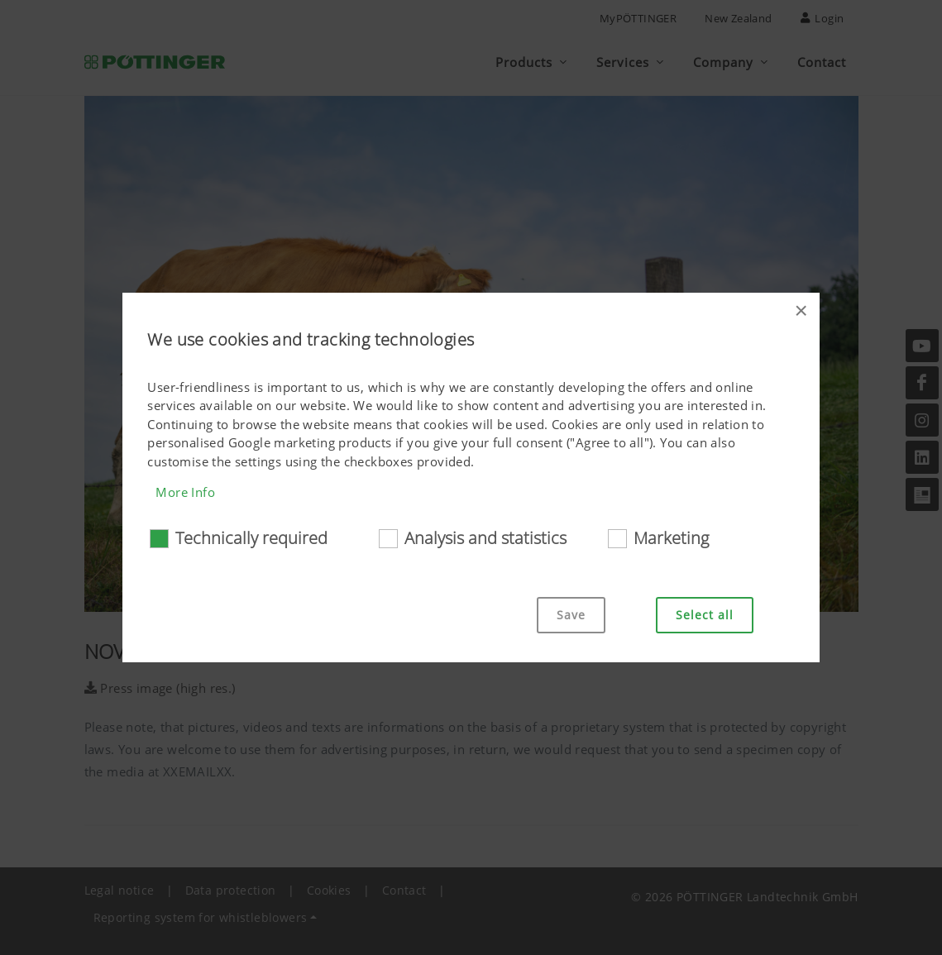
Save (571, 615)
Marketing (671, 538)
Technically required (251, 538)
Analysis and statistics (485, 538)
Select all (705, 615)
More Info (185, 492)
